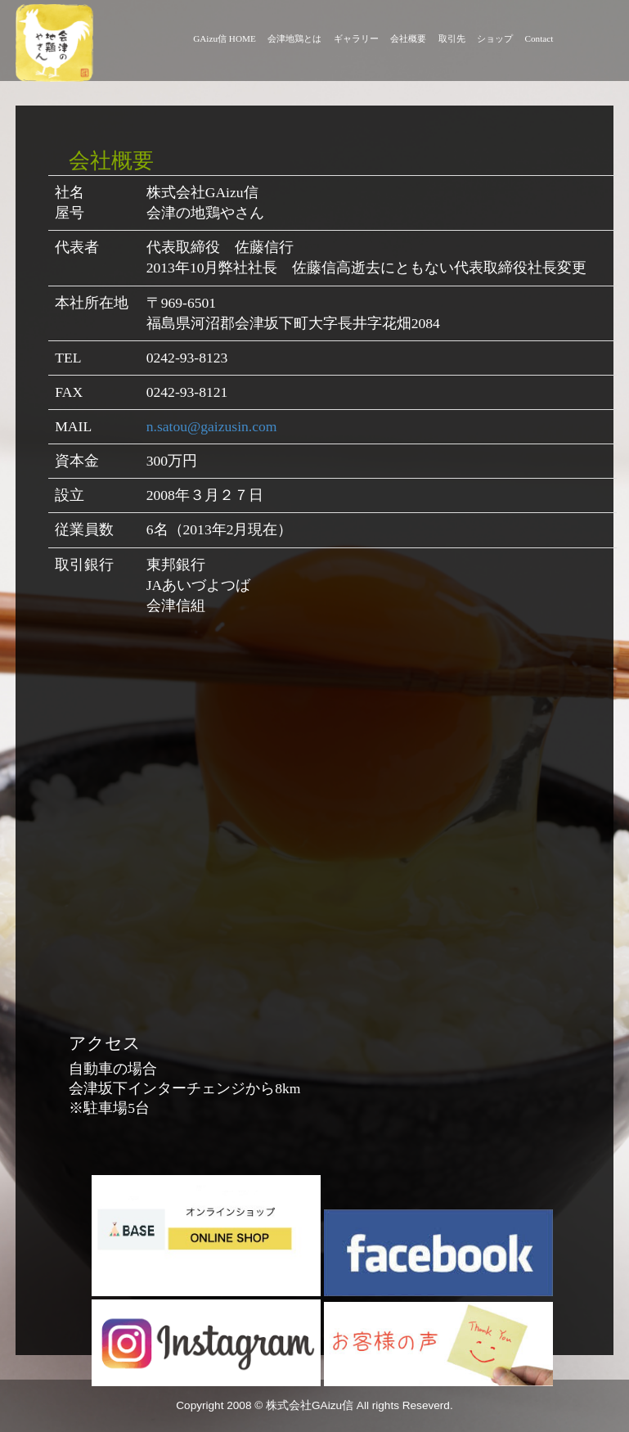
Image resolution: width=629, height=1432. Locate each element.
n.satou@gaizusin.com (211, 426)
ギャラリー (356, 38)
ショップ (495, 38)
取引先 (451, 38)
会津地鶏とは (294, 38)
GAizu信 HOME (224, 38)
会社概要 (408, 38)
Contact (539, 38)
